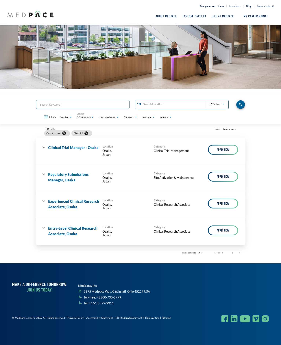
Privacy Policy (75, 317)
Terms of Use (152, 317)
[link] (140, 150)
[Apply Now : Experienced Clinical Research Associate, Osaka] (223, 203)
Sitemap (166, 317)
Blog (248, 6)
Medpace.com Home (212, 6)
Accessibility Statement (99, 317)
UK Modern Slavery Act (128, 317)
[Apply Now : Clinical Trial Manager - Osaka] (223, 150)
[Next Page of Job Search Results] (239, 252)
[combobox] (83, 104)
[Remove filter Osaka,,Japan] (64, 133)
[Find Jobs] (240, 104)
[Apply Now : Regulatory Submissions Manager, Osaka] (223, 177)
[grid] (133, 133)
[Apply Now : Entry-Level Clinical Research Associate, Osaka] (223, 230)
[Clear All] (86, 133)
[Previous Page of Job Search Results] (232, 252)
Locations (235, 6)
